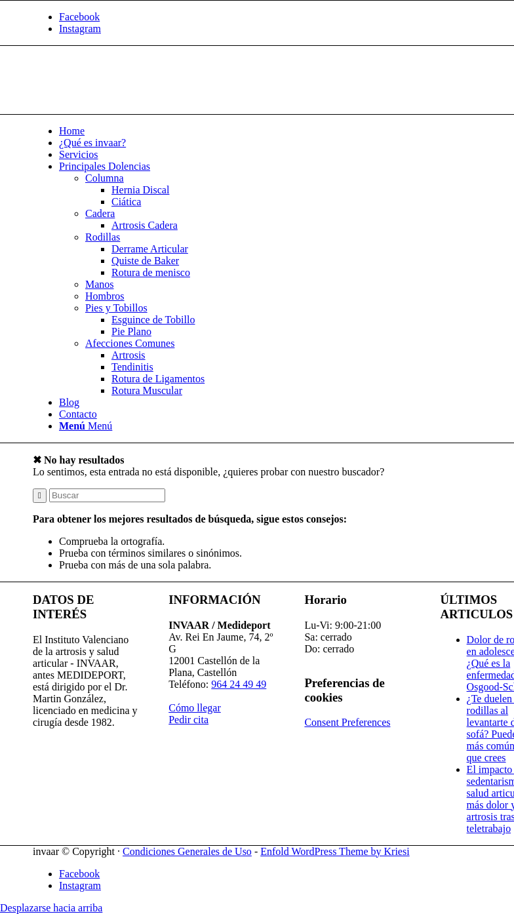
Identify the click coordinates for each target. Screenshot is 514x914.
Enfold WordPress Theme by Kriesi (334, 851)
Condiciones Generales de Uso (187, 851)
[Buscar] (107, 495)
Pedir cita (188, 719)
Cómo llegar (194, 707)
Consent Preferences (347, 722)
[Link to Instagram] (80, 28)
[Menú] (85, 425)
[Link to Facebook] (79, 16)
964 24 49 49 (238, 684)
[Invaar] (131, 107)
